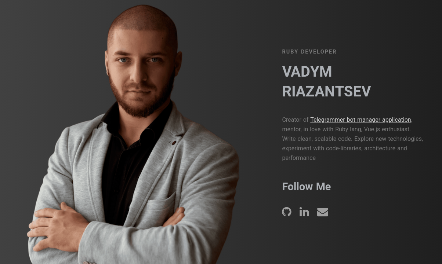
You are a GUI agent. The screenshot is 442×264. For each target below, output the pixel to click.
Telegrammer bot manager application (360, 119)
